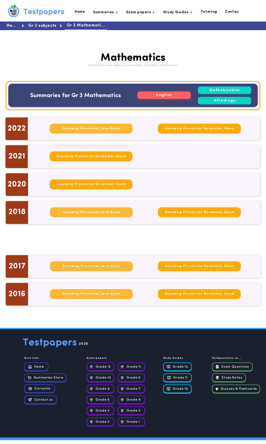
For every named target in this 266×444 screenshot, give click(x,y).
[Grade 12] (100, 366)
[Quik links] (37, 358)
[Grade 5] (131, 399)
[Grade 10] (100, 377)
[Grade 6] (100, 399)
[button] (105, 12)
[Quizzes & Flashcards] (236, 389)
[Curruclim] (39, 388)
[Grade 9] (131, 377)
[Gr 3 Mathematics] (86, 26)
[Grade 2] (100, 422)
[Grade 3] (131, 410)
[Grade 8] (100, 389)
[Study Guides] (176, 358)
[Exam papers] (100, 358)
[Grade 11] (131, 366)
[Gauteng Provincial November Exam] (199, 129)
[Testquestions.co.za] (228, 358)
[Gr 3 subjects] (45, 26)
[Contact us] (40, 399)
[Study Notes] (229, 377)
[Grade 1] (131, 422)
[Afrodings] (224, 100)
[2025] (92, 344)
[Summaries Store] (45, 377)
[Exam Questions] (232, 366)
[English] (164, 95)
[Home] (15, 26)
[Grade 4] (100, 410)
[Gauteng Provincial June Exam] (91, 129)
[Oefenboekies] (224, 90)
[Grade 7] (131, 389)
